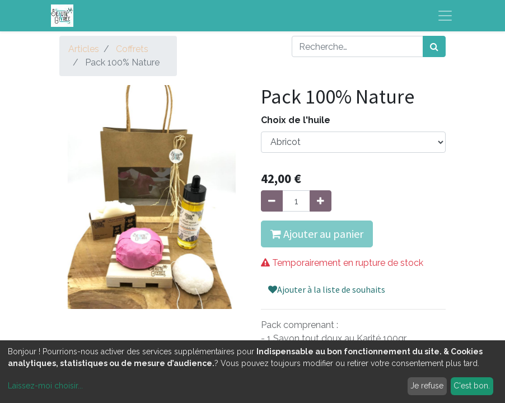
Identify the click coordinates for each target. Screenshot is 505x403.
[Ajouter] (320, 201)
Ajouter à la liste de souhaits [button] (326, 289)
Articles (83, 49)
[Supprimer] (272, 201)
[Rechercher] (434, 46)
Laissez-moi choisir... (45, 385)
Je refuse (426, 385)
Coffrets (132, 49)
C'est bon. (471, 385)
